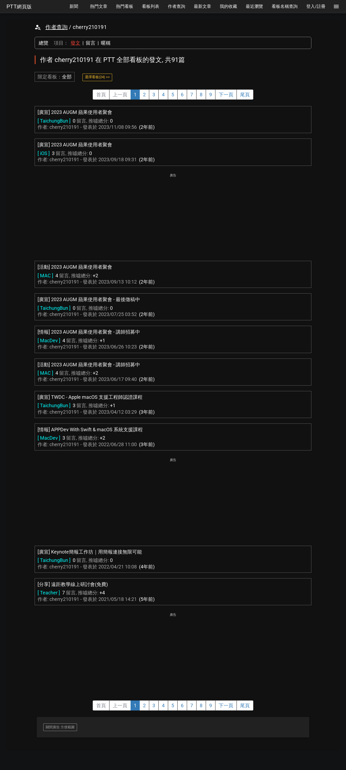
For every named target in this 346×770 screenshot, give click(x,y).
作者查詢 (56, 27)
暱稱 (106, 43)
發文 (75, 43)
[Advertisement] (173, 216)
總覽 (43, 43)
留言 (90, 43)
